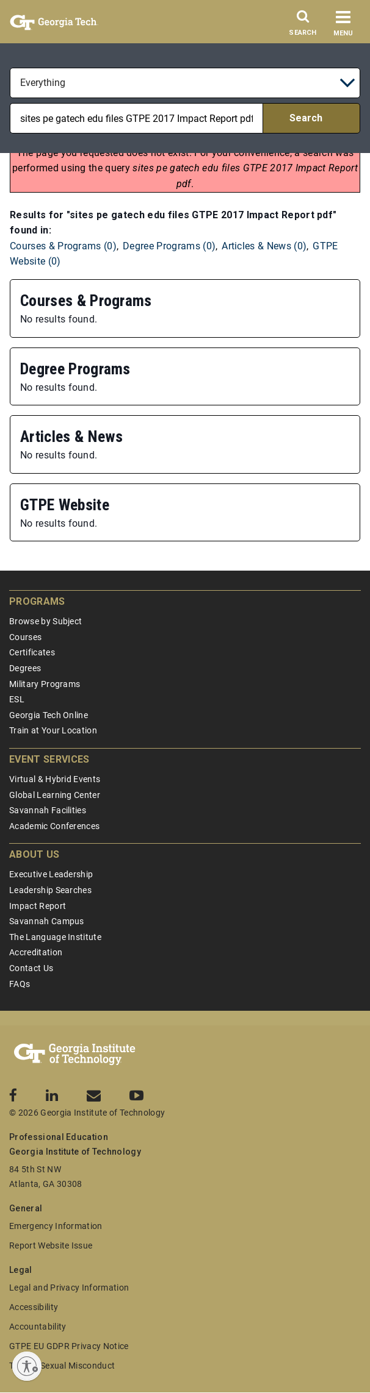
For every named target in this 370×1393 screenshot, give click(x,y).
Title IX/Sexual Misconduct (62, 1365)
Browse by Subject (45, 621)
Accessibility (33, 1307)
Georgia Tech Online (48, 715)
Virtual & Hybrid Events (54, 779)
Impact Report (37, 906)
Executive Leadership (51, 874)
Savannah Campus (46, 921)
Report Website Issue (50, 1245)
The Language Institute (55, 937)
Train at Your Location (53, 730)
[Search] (303, 26)
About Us (34, 854)
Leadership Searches (50, 890)
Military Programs (44, 684)
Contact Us (31, 968)
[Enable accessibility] (27, 1366)
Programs (37, 601)
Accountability (37, 1326)
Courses (25, 637)
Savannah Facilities (47, 810)
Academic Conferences (54, 826)
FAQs (19, 984)
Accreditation (35, 952)
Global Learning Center (54, 795)
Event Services (49, 759)
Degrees (25, 668)
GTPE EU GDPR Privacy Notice (69, 1346)
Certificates (32, 652)
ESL (16, 699)
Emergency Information (56, 1226)
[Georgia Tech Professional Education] (75, 1054)
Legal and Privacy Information (69, 1287)
